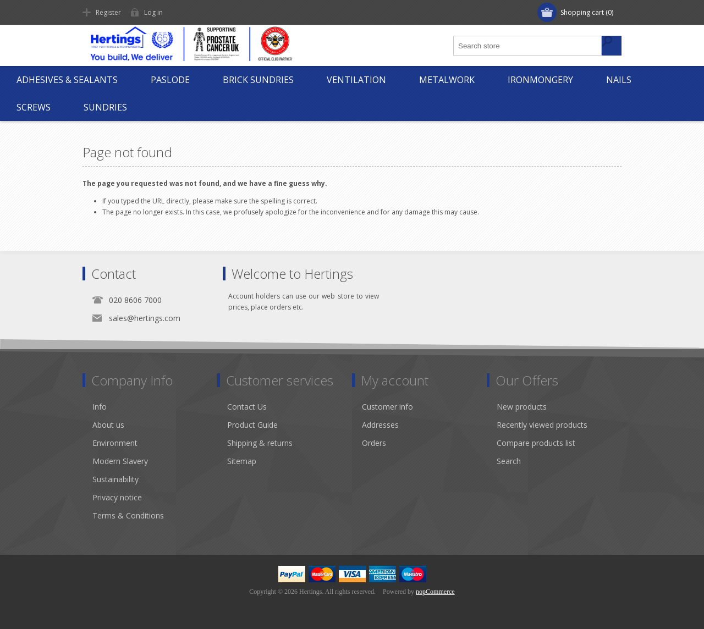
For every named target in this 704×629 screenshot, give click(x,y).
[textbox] (528, 46)
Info (99, 406)
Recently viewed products (542, 425)
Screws (33, 107)
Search (509, 461)
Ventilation (356, 80)
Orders (374, 443)
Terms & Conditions (128, 515)
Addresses (380, 425)
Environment (115, 443)
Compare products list (536, 443)
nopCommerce (435, 591)
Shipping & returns (260, 443)
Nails (618, 80)
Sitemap (241, 461)
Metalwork (447, 80)
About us (108, 425)
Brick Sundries (258, 80)
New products (522, 406)
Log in (153, 12)
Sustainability (115, 479)
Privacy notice (117, 497)
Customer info (387, 406)
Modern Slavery (120, 461)
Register (108, 12)
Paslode (170, 80)
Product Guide (252, 425)
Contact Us (247, 406)
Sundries (105, 107)
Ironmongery (540, 80)
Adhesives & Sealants (67, 80)
